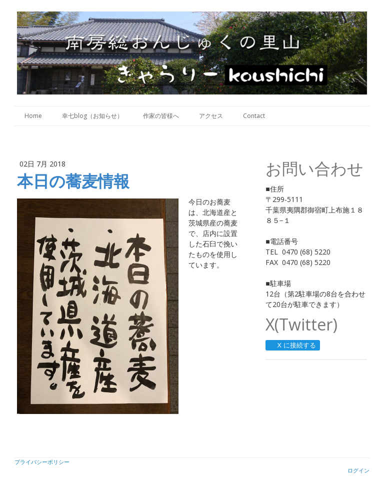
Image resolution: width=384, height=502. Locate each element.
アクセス (211, 116)
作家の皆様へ (161, 116)
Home (33, 116)
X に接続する (292, 345)
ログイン (359, 470)
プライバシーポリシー (42, 462)
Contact (254, 116)
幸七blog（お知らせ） (92, 116)
